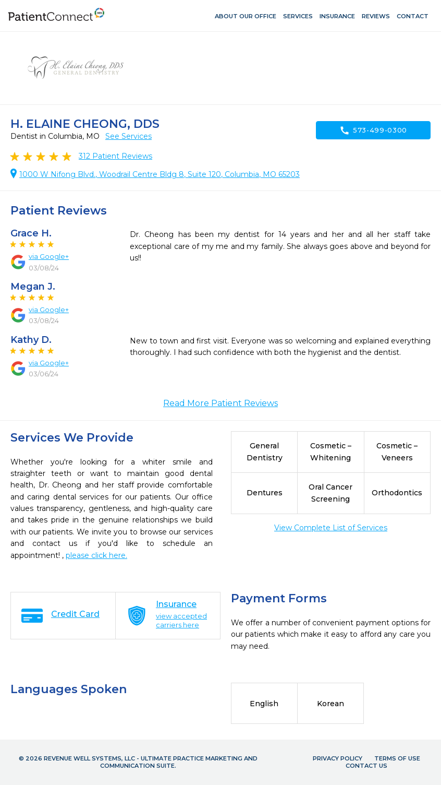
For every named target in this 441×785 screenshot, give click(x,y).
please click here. (96, 555)
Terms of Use (397, 758)
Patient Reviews (115, 156)
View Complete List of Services (330, 527)
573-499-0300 (373, 130)
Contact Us (366, 765)
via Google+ (49, 256)
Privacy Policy (337, 758)
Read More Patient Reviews (220, 403)
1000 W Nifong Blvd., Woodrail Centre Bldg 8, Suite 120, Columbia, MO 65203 (159, 174)
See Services (128, 136)
